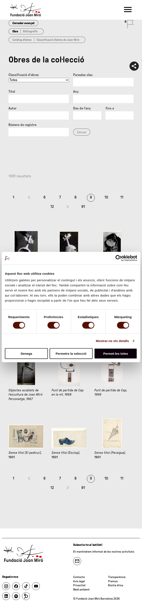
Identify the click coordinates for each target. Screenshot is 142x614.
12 (52, 207)
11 (121, 197)
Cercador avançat (23, 23)
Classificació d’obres (23, 75)
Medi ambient (81, 589)
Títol (11, 91)
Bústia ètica (115, 585)
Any (76, 91)
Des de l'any (82, 108)
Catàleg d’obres (22, 40)
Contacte (79, 577)
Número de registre (22, 125)
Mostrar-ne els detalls (112, 340)
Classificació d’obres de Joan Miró (57, 40)
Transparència (116, 577)
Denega (26, 353)
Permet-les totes (115, 353)
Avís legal (79, 581)
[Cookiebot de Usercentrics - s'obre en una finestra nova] (118, 258)
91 (83, 207)
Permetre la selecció (71, 353)
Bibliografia (30, 31)
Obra (15, 31)
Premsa (113, 581)
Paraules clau (82, 75)
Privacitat (79, 585)
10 (106, 197)
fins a (110, 108)
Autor (12, 108)
